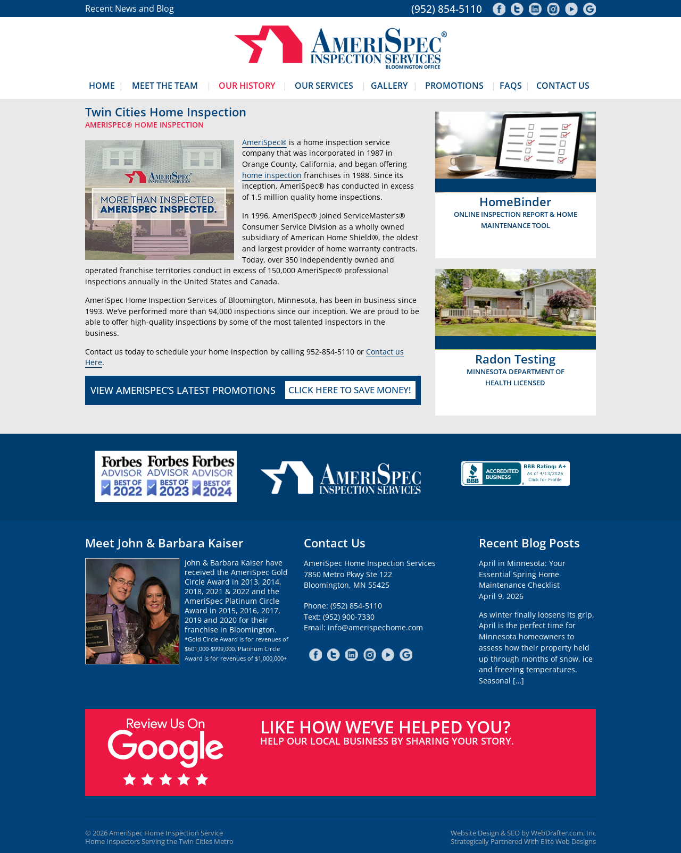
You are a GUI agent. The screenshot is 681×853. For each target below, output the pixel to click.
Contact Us (562, 85)
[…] (518, 680)
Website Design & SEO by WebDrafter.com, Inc (523, 833)
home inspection (272, 175)
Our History (247, 85)
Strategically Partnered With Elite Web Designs (523, 841)
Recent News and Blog (129, 8)
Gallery (389, 85)
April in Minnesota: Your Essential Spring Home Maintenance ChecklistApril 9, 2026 (522, 579)
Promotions (454, 85)
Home (102, 85)
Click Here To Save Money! (349, 390)
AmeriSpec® (264, 142)
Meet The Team (165, 85)
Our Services (324, 85)
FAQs (511, 85)
